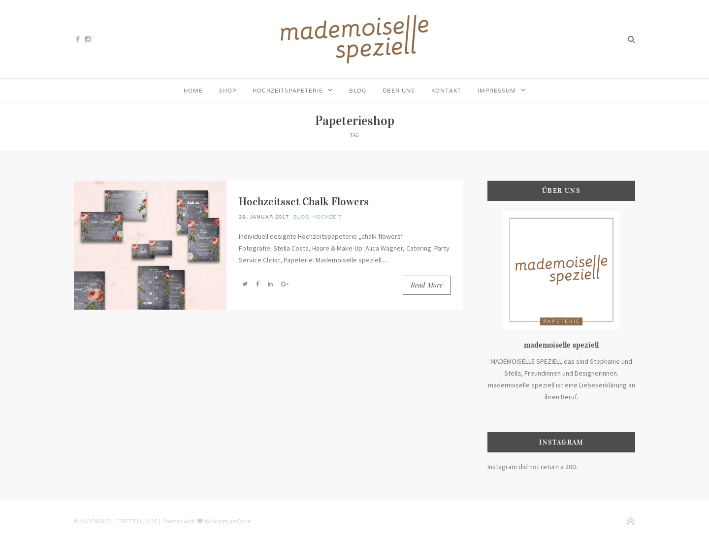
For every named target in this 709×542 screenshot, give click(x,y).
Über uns (399, 90)
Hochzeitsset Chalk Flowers (304, 201)
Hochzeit (327, 217)
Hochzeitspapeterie (288, 90)
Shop (227, 90)
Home (193, 90)
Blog (357, 90)
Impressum (497, 90)
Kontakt (446, 90)
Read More (427, 284)
